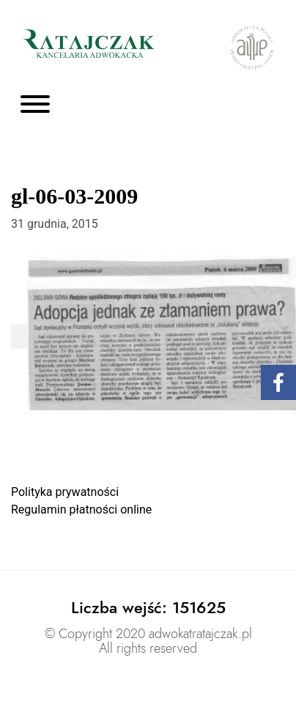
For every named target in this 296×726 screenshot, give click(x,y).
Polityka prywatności (65, 492)
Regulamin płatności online (81, 509)
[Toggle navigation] (35, 105)
